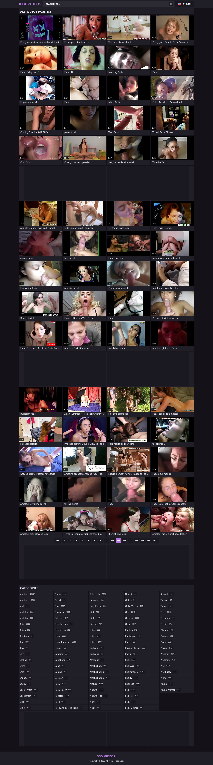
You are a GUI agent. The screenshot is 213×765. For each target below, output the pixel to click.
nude (95, 708)
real (130, 660)
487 (124, 540)
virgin (166, 642)
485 (112, 540)
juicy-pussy (98, 606)
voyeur (166, 648)
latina (96, 642)
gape (60, 666)
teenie (166, 624)
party (130, 642)
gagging (62, 654)
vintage (166, 636)
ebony (61, 594)
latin (95, 636)
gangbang (63, 660)
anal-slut (26, 618)
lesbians (97, 654)
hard (60, 702)
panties (131, 630)
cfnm (24, 666)
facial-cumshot (65, 642)
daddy (25, 684)
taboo (166, 600)
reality (131, 678)
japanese (97, 600)
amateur (27, 594)
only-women (134, 606)
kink (94, 612)
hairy (60, 684)
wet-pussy (168, 672)
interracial (98, 594)
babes (25, 630)
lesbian (97, 648)
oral (130, 612)
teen (165, 612)
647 (142, 540)
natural (97, 690)
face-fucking (64, 624)
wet (165, 666)
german (61, 678)
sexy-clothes (134, 708)
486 (118, 540)
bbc (24, 642)
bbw (24, 648)
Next (155, 540)
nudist (131, 594)
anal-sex (26, 612)
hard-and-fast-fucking (69, 708)
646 (136, 540)
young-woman (170, 690)
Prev (57, 540)
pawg (130, 654)
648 (148, 540)
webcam (167, 654)
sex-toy (132, 696)
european (63, 612)
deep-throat (28, 690)
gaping (61, 672)
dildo (25, 708)
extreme (61, 618)
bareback (26, 636)
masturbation (100, 678)
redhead (132, 684)
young (166, 684)
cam (24, 654)
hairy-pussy (63, 690)
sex (130, 690)
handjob (62, 696)
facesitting (63, 630)
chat (24, 672)
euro (60, 606)
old (130, 600)
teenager (167, 618)
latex (95, 630)
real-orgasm (135, 672)
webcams (167, 660)
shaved (167, 594)
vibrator (167, 630)
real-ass (132, 666)
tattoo (166, 606)
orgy (130, 624)
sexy (130, 702)
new (95, 702)
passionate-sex (135, 648)
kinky (95, 618)
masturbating (99, 672)
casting (25, 660)
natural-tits (99, 696)
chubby (25, 678)
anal (24, 606)
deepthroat (28, 696)
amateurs (27, 600)
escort (60, 600)
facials (61, 648)
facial (61, 636)
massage (97, 660)
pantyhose (133, 636)
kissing (96, 624)
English (187, 4)
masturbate (98, 666)
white (166, 678)
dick (24, 702)
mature (96, 684)
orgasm (132, 618)
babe (25, 624)
